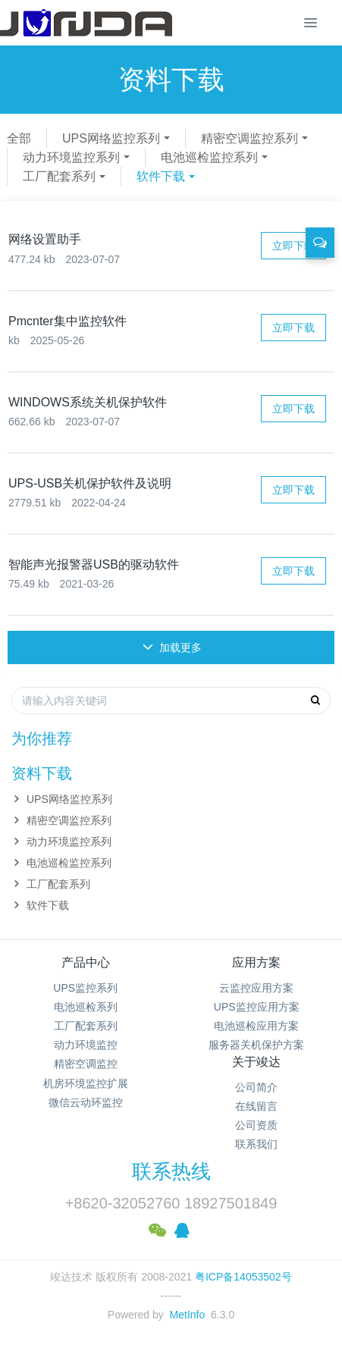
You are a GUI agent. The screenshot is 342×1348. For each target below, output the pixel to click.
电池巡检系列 (86, 1007)
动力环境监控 (86, 1045)
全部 (19, 138)
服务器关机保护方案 (256, 1045)
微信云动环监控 (86, 1102)
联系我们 (256, 1144)
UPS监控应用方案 (257, 1007)
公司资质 (256, 1125)
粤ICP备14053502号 (243, 1277)
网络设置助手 (44, 239)
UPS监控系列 (85, 988)
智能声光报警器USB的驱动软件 (93, 564)
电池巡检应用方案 (256, 1026)
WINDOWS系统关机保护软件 (87, 402)
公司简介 (256, 1087)
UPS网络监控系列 (111, 138)
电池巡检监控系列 (209, 157)
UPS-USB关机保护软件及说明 (89, 483)
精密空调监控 (86, 1064)
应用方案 (256, 962)
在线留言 (256, 1106)
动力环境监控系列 (71, 157)
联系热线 (171, 1171)
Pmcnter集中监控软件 (67, 321)
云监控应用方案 (256, 988)
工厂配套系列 (59, 176)
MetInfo (188, 1315)
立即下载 (293, 246)
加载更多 (172, 647)
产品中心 (85, 962)
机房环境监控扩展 (85, 1083)
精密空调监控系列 (249, 138)
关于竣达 (256, 1061)
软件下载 (160, 176)
